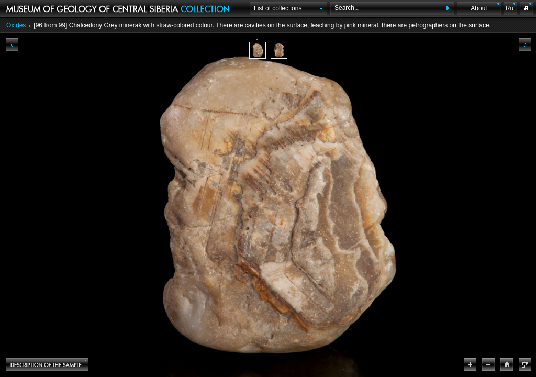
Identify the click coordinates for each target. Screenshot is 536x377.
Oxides (16, 25)
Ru (509, 8)
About (479, 8)
